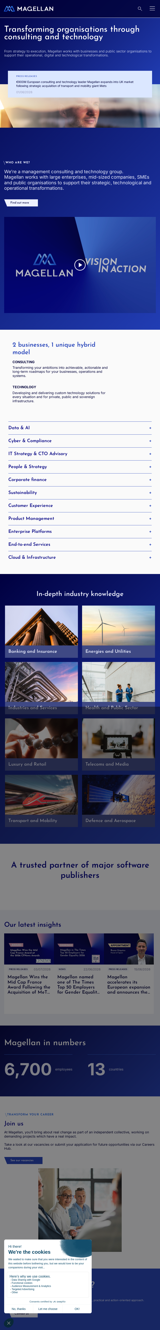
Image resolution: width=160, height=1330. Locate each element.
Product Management (80, 518)
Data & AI (80, 427)
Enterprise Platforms (80, 531)
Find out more (19, 202)
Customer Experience (80, 505)
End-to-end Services (80, 544)
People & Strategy (80, 466)
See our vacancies (22, 1160)
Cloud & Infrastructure (80, 557)
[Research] (140, 9)
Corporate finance (80, 479)
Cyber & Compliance (80, 440)
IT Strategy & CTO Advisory (80, 453)
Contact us (22, 1313)
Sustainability (80, 492)
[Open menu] (152, 8)
